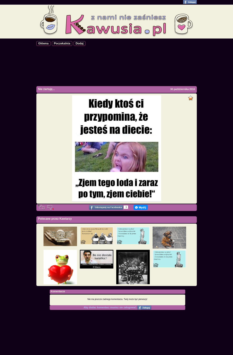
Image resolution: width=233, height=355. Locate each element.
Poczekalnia (62, 43)
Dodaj (79, 43)
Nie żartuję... (46, 89)
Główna (43, 43)
